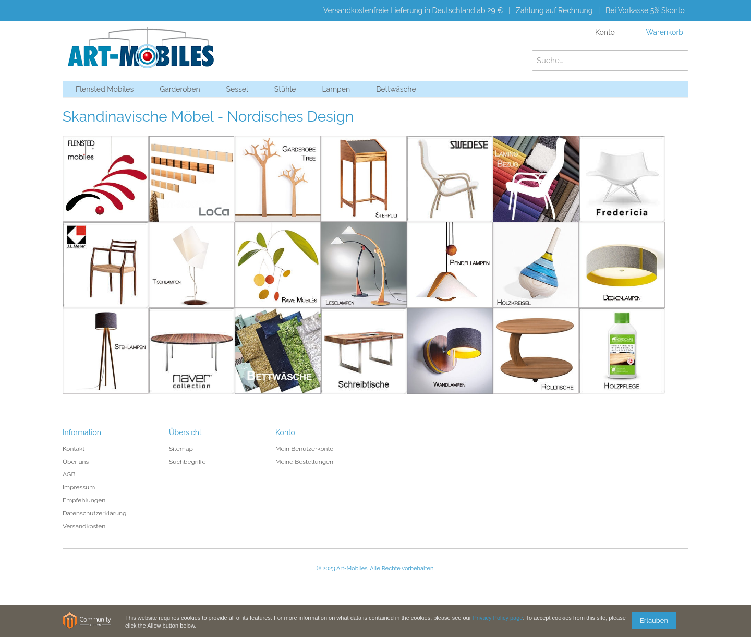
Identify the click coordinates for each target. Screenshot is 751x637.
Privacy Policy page (498, 618)
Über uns (76, 461)
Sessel (237, 89)
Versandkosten (84, 526)
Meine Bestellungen (304, 461)
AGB (69, 474)
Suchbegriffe (187, 461)
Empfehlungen (84, 500)
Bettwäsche (396, 89)
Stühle (285, 89)
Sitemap (181, 448)
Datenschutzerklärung (94, 513)
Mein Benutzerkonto (304, 448)
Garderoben (180, 89)
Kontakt (73, 448)
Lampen (336, 89)
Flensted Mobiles (105, 89)
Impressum (79, 487)
